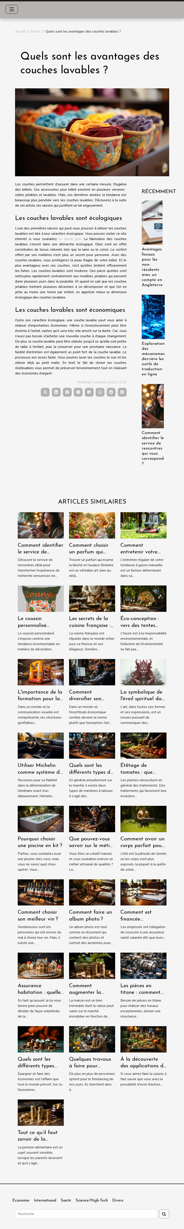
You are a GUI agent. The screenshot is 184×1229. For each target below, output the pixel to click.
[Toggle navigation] (12, 9)
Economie (20, 1200)
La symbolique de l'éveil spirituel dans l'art (143, 699)
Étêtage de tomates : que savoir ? (136, 772)
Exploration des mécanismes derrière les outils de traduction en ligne (153, 359)
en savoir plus (69, 238)
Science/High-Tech (92, 1200)
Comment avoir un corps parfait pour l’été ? (142, 845)
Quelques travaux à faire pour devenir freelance (90, 1066)
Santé (66, 1200)
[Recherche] (86, 1214)
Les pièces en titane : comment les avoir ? (140, 992)
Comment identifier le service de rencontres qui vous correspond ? (153, 448)
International (45, 1200)
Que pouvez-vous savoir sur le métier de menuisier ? (91, 845)
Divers (36, 31)
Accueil (20, 31)
